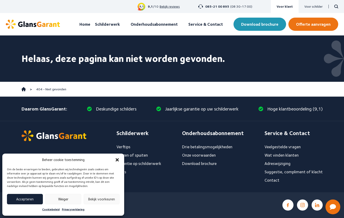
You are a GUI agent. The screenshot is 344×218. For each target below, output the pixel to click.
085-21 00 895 (217, 6)
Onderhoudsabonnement (154, 24)
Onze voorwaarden (199, 155)
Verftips (123, 146)
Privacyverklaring (73, 209)
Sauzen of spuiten (132, 155)
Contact (272, 180)
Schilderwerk (107, 24)
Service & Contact (205, 24)
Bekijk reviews (170, 6)
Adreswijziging (277, 163)
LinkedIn (317, 205)
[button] (117, 160)
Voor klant (285, 6)
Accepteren (25, 199)
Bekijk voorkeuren (101, 199)
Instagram (302, 205)
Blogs (121, 171)
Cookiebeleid (51, 209)
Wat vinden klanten (282, 155)
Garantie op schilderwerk (139, 163)
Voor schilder (313, 6)
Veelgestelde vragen (283, 146)
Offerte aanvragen (313, 24)
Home (84, 24)
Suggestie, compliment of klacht (294, 171)
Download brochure (259, 24)
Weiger (63, 199)
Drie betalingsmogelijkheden (207, 146)
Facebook (288, 205)
